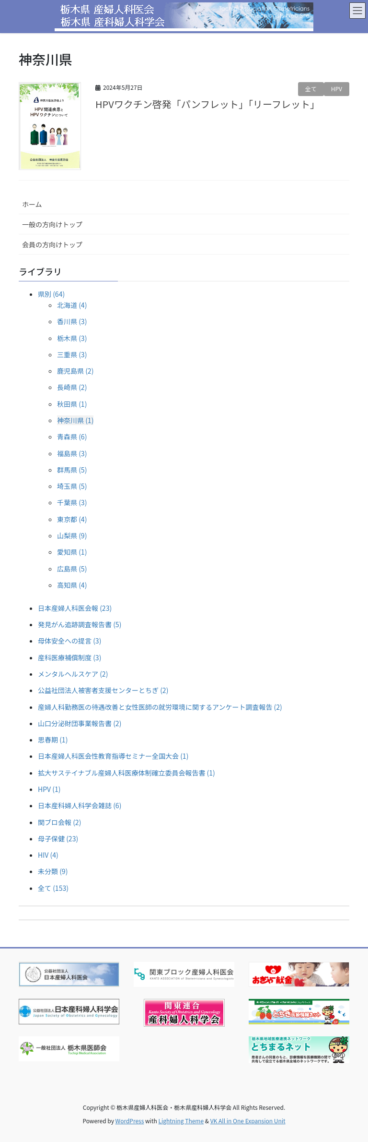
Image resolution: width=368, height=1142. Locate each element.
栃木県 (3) (72, 338)
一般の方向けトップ (52, 224)
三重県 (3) (72, 354)
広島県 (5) (72, 568)
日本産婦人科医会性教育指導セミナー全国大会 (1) (113, 756)
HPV (336, 89)
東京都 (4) (72, 519)
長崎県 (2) (72, 387)
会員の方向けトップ (52, 244)
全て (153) (53, 888)
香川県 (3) (72, 321)
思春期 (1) (53, 739)
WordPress (129, 1121)
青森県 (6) (72, 436)
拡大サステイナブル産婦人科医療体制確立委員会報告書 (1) (126, 773)
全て (311, 89)
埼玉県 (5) (72, 486)
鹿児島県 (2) (75, 371)
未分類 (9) (53, 871)
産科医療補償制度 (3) (69, 657)
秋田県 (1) (72, 404)
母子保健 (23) (58, 838)
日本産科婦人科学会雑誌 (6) (79, 805)
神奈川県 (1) (75, 420)
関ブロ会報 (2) (59, 822)
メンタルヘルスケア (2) (73, 674)
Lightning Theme (181, 1121)
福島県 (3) (72, 453)
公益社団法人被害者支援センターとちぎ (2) (103, 690)
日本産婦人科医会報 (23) (75, 608)
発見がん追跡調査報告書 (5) (79, 624)
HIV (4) (48, 855)
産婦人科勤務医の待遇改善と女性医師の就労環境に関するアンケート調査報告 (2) (160, 707)
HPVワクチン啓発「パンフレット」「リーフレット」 (207, 104)
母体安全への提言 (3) (69, 640)
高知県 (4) (72, 585)
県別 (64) (51, 294)
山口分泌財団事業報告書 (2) (79, 723)
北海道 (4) (72, 305)
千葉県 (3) (72, 502)
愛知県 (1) (72, 552)
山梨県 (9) (72, 535)
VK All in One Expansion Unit (248, 1121)
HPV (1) (49, 789)
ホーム (32, 204)
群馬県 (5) (72, 469)
